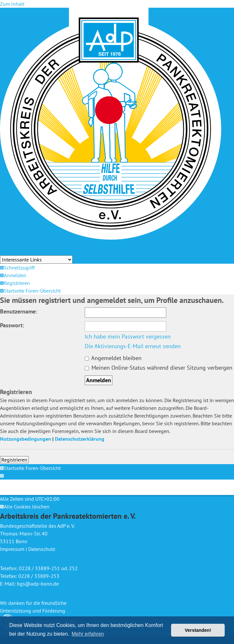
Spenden (118, 251)
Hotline (8, 251)
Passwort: (12, 325)
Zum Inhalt (12, 4)
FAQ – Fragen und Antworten (193, 243)
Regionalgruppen (91, 243)
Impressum (12, 549)
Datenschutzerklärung (79, 439)
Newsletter (29, 251)
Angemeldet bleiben (113, 358)
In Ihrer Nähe (145, 243)
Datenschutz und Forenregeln (75, 251)
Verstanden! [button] (198, 630)
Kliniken (121, 243)
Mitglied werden (18, 243)
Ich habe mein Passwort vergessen (128, 336)
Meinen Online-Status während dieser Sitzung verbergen (158, 367)
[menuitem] (13, 275)
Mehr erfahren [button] (88, 634)
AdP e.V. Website (54, 243)
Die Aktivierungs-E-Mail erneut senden (133, 346)
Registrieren (14, 459)
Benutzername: (18, 311)
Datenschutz (41, 549)
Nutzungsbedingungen (25, 439)
